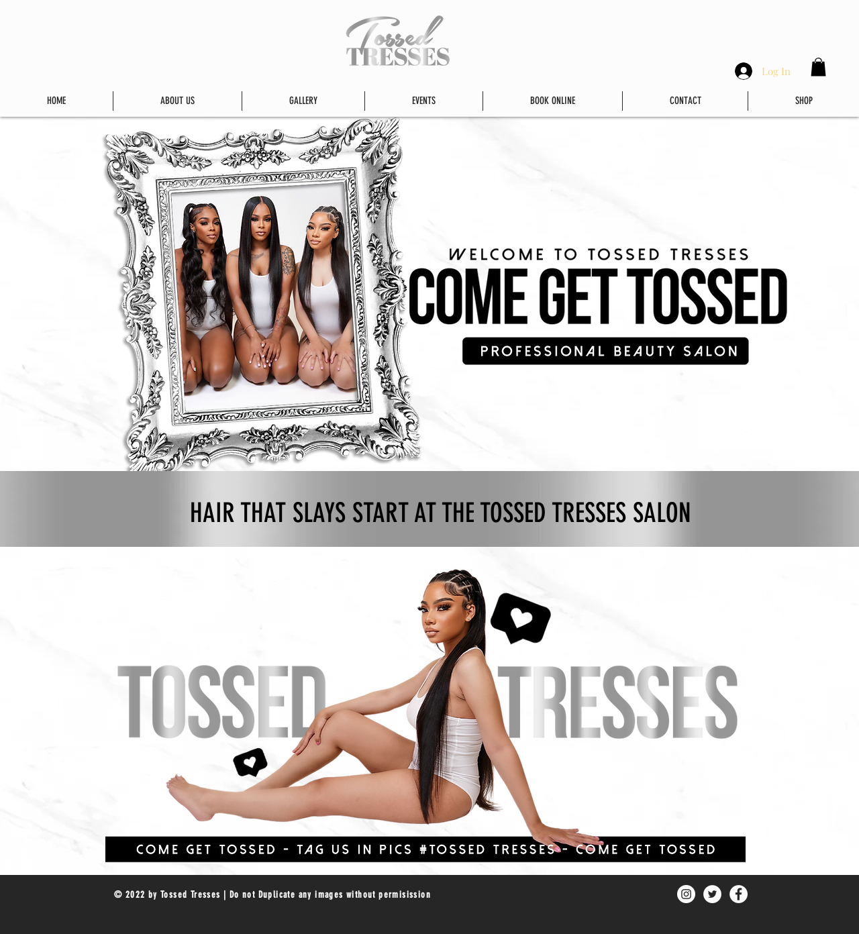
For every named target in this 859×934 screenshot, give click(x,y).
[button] (818, 67)
